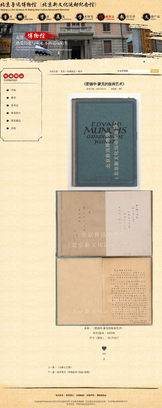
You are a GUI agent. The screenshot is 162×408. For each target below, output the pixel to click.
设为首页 (59, 395)
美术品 (14, 105)
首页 (63, 71)
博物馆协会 (101, 395)
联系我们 (70, 395)
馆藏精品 (71, 71)
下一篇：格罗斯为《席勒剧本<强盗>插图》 (69, 372)
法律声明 (90, 395)
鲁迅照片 (16, 113)
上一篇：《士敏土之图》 (60, 367)
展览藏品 (16, 120)
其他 (13, 128)
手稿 (13, 90)
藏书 (13, 97)
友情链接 (80, 395)
